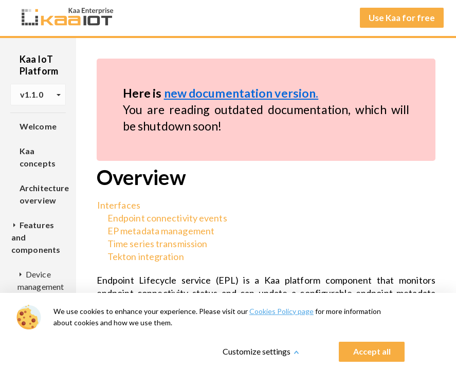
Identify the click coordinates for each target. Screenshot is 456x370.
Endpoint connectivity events (167, 218)
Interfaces (118, 205)
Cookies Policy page (281, 311)
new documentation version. (241, 93)
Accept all (372, 351)
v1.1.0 (40, 94)
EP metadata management (160, 230)
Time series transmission (157, 243)
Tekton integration (145, 256)
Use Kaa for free (402, 17)
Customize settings (256, 351)
